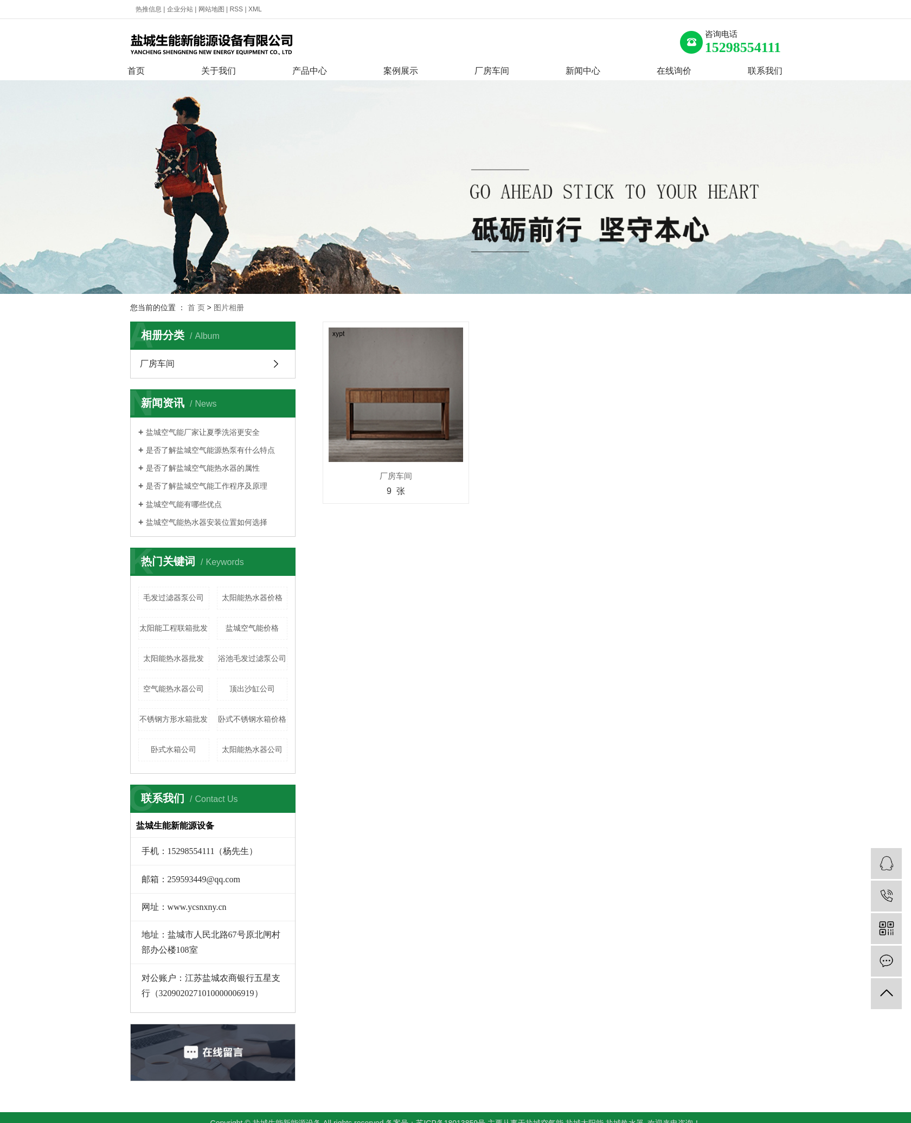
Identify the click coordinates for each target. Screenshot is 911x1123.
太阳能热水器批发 (173, 658)
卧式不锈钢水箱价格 (252, 719)
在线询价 (674, 70)
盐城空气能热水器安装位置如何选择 (206, 522)
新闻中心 (583, 70)
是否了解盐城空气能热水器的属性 (203, 468)
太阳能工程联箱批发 (173, 628)
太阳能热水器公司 (252, 749)
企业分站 (180, 9)
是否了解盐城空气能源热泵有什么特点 (210, 450)
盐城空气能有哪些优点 (184, 504)
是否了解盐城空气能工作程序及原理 (206, 486)
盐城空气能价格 (252, 628)
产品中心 (309, 70)
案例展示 (400, 70)
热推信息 (149, 9)
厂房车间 (491, 70)
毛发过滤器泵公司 (173, 597)
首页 (136, 70)
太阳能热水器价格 (252, 597)
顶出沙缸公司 (252, 688)
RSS (236, 9)
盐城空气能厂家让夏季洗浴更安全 (203, 432)
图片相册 (229, 307)
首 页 (196, 307)
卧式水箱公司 (173, 749)
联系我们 (765, 70)
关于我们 (218, 70)
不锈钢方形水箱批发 (173, 719)
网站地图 (211, 9)
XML (255, 9)
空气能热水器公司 (173, 688)
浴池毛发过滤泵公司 (252, 658)
